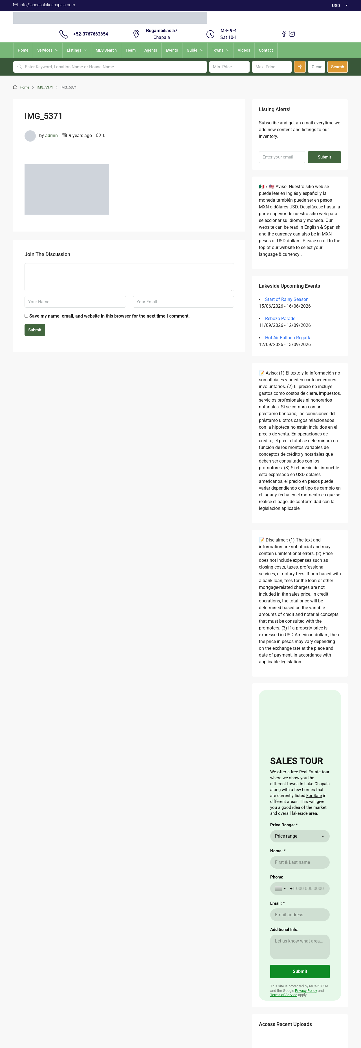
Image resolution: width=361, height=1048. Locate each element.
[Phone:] (307, 888)
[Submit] (300, 971)
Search (337, 66)
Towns (217, 50)
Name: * (278, 850)
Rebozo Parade (280, 318)
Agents (150, 50)
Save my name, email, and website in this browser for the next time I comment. (109, 316)
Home (23, 50)
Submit (34, 330)
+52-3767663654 (90, 34)
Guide (192, 50)
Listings (74, 50)
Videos (244, 50)
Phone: (276, 877)
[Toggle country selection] (281, 888)
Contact (266, 50)
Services (44, 50)
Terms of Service (283, 995)
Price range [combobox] (286, 836)
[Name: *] (300, 862)
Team (131, 50)
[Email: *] (300, 915)
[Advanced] (300, 67)
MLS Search (106, 50)
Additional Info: (284, 929)
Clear (317, 66)
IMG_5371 (45, 87)
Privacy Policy (306, 990)
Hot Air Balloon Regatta (288, 337)
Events (172, 50)
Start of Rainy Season (287, 299)
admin (51, 135)
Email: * (277, 903)
